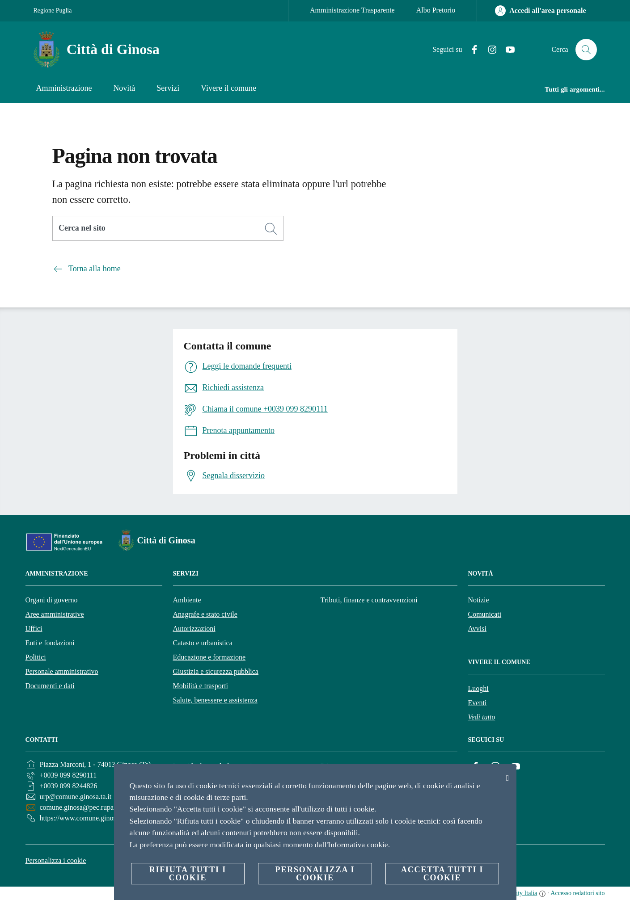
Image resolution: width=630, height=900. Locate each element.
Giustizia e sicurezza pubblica (215, 671)
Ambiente (187, 600)
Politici (35, 657)
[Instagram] (489, 49)
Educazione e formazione (209, 657)
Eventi (477, 703)
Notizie (478, 600)
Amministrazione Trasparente (352, 10)
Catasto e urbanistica (203, 643)
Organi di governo (51, 600)
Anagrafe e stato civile (205, 614)
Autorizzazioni (194, 628)
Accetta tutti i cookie (442, 873)
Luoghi (478, 688)
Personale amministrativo (61, 671)
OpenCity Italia (518, 893)
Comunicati (485, 614)
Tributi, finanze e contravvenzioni (369, 600)
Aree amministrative (54, 614)
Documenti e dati (50, 686)
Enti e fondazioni (50, 643)
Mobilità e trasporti (200, 686)
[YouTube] (507, 49)
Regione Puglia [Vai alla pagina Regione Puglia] (53, 10)
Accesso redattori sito (577, 893)
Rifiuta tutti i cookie (187, 873)
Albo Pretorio (436, 10)
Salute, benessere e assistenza (215, 700)
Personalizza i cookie (55, 860)
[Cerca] (586, 49)
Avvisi (477, 628)
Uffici (33, 628)
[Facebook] (471, 49)
